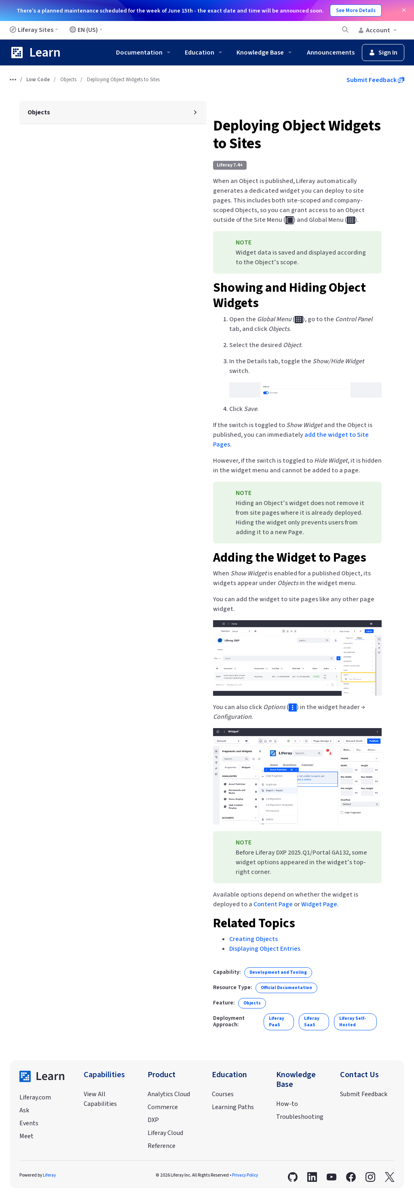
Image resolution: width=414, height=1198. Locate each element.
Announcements (331, 52)
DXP (153, 1120)
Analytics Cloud (169, 1094)
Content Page (273, 904)
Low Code (38, 79)
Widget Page (319, 904)
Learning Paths (233, 1107)
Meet (26, 1136)
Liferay (49, 1175)
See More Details (356, 10)
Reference (161, 1145)
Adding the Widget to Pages (289, 557)
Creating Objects (253, 939)
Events (28, 1123)
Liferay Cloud (165, 1133)
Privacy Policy (245, 1175)
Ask (24, 1110)
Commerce (163, 1107)
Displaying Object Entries (264, 948)
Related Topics (254, 923)
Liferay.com (35, 1097)
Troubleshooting (299, 1116)
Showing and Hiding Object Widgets (289, 295)
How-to (287, 1103)
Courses (223, 1094)
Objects (68, 79)
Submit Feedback (375, 80)
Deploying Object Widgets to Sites (297, 134)
